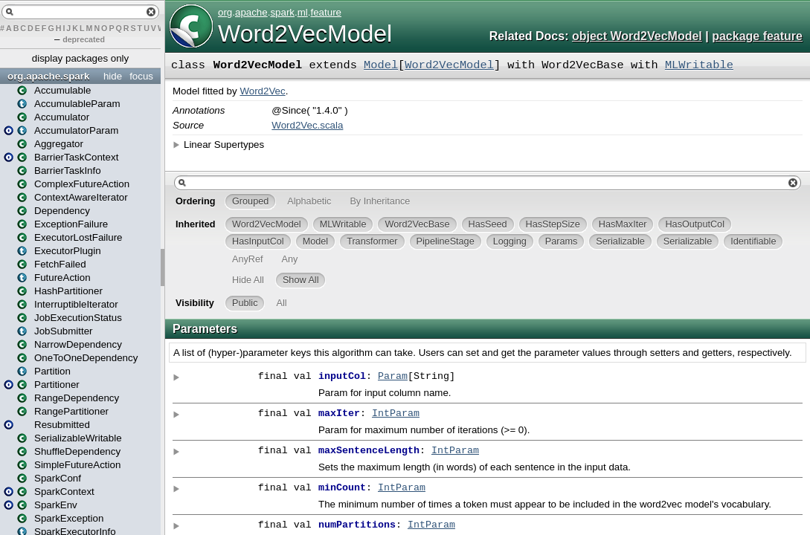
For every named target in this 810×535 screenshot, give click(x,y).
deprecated (83, 39)
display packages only (80, 58)
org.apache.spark (48, 76)
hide (112, 76)
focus (141, 76)
